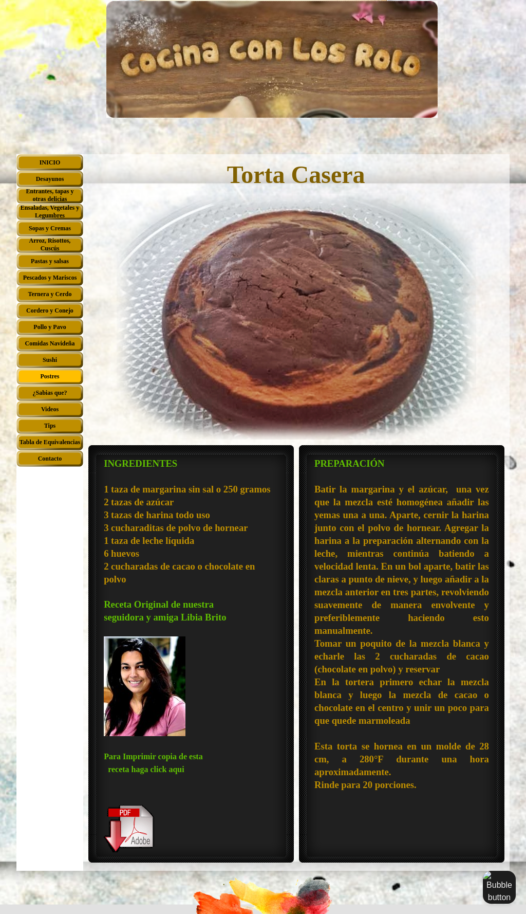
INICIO (50, 162)
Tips (49, 425)
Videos (50, 409)
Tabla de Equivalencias (50, 442)
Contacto (50, 458)
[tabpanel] (191, 655)
